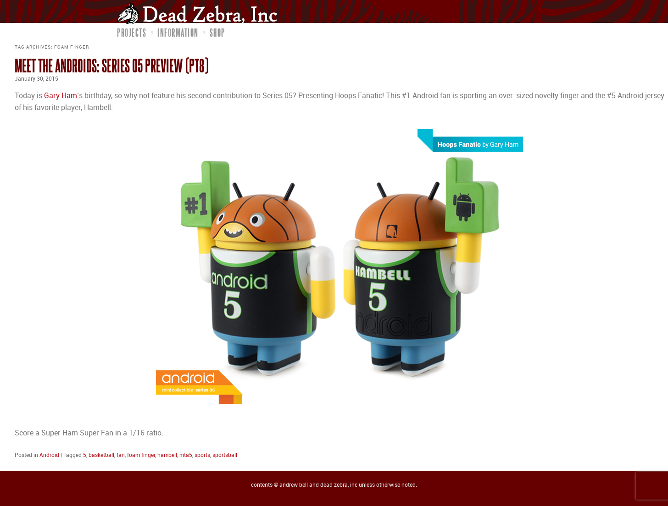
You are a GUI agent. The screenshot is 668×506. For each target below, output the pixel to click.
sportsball (224, 455)
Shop (217, 32)
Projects (131, 32)
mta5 (185, 455)
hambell (167, 455)
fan (121, 455)
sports (202, 455)
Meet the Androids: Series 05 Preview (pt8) (111, 65)
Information (178, 32)
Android (49, 455)
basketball (101, 455)
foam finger (141, 455)
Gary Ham (60, 96)
